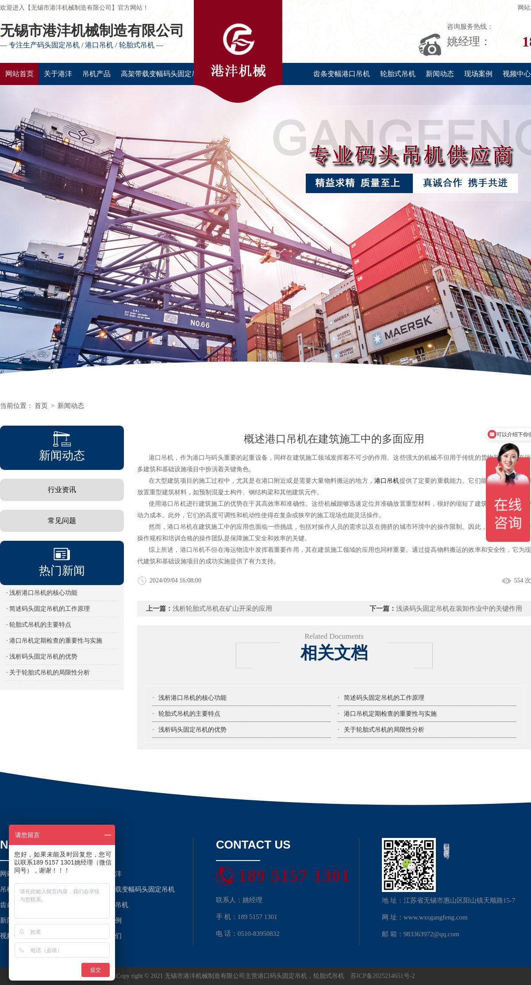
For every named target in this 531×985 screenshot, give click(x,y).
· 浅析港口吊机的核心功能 (41, 592)
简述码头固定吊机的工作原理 (384, 697)
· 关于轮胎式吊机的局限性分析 (48, 672)
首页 (41, 405)
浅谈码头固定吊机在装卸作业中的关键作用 (459, 608)
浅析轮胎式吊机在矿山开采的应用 (222, 608)
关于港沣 (58, 74)
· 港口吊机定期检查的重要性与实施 (54, 640)
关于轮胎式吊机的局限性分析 (384, 729)
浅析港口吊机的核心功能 (192, 697)
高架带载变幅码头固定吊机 (163, 74)
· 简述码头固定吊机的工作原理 (48, 608)
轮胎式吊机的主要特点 (189, 713)
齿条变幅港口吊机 (341, 74)
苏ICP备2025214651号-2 (382, 976)
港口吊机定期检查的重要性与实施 (390, 713)
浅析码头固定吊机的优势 (192, 729)
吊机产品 (96, 74)
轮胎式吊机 (398, 74)
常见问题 (62, 520)
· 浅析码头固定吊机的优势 (41, 656)
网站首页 (19, 74)
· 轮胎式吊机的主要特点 (38, 624)
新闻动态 (440, 74)
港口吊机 (387, 480)
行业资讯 (62, 489)
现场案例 (478, 74)
